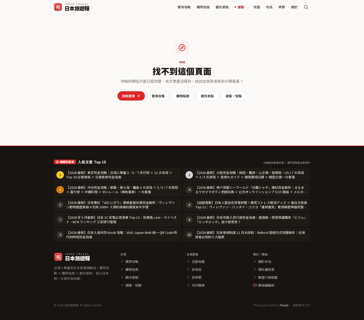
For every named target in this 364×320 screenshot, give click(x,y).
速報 (239, 7)
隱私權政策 (263, 269)
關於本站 (262, 261)
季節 (282, 7)
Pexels (284, 305)
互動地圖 (196, 261)
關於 (294, 7)
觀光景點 (222, 7)
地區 (269, 7)
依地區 (194, 269)
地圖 (257, 7)
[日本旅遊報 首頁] (71, 7)
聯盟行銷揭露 (265, 277)
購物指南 (203, 7)
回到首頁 (131, 96)
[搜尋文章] (306, 7)
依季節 (194, 277)
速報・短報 (233, 96)
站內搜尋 (196, 285)
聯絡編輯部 (263, 285)
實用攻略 (184, 7)
